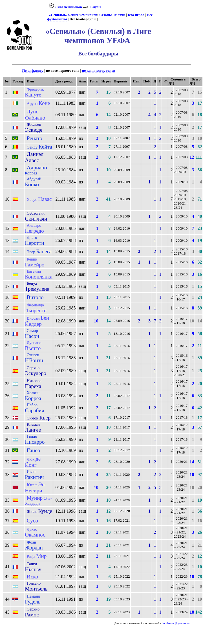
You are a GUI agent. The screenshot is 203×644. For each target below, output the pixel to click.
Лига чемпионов (65, 7)
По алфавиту (32, 71)
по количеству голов (98, 71)
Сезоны (105, 15)
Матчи (119, 15)
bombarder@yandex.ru (175, 623)
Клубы (95, 7)
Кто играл (136, 15)
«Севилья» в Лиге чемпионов (73, 15)
